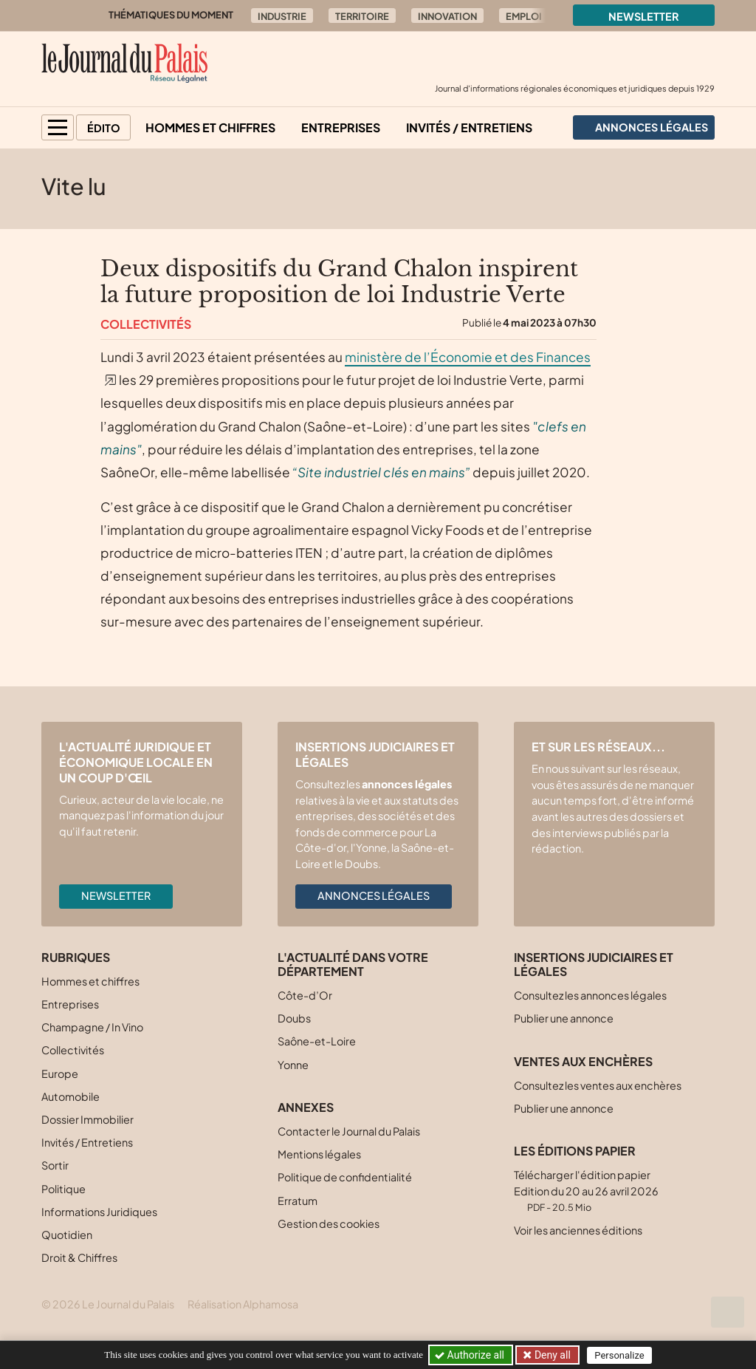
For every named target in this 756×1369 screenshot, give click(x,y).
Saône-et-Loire (317, 1041)
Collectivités (145, 324)
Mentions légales (319, 1154)
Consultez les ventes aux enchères (597, 1085)
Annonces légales (373, 895)
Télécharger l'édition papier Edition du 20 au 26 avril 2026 (586, 1190)
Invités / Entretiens (469, 127)
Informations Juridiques (99, 1211)
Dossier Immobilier (87, 1119)
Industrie (282, 16)
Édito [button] (103, 127)
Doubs (294, 1018)
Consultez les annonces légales (590, 995)
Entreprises (340, 127)
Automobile (70, 1096)
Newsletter (643, 16)
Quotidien (66, 1234)
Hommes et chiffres (210, 127)
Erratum (297, 1200)
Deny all (551, 1355)
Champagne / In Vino (92, 1027)
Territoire (362, 16)
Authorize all (470, 1355)
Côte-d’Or (305, 995)
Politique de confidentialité (345, 1177)
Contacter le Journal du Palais (349, 1131)
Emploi (524, 16)
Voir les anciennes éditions (578, 1230)
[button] (57, 127)
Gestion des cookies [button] (328, 1223)
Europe (59, 1073)
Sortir (55, 1165)
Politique (63, 1188)
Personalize (619, 1355)
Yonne (293, 1064)
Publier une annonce (564, 1018)
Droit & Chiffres (79, 1257)
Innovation (447, 16)
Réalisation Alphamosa (243, 1304)
